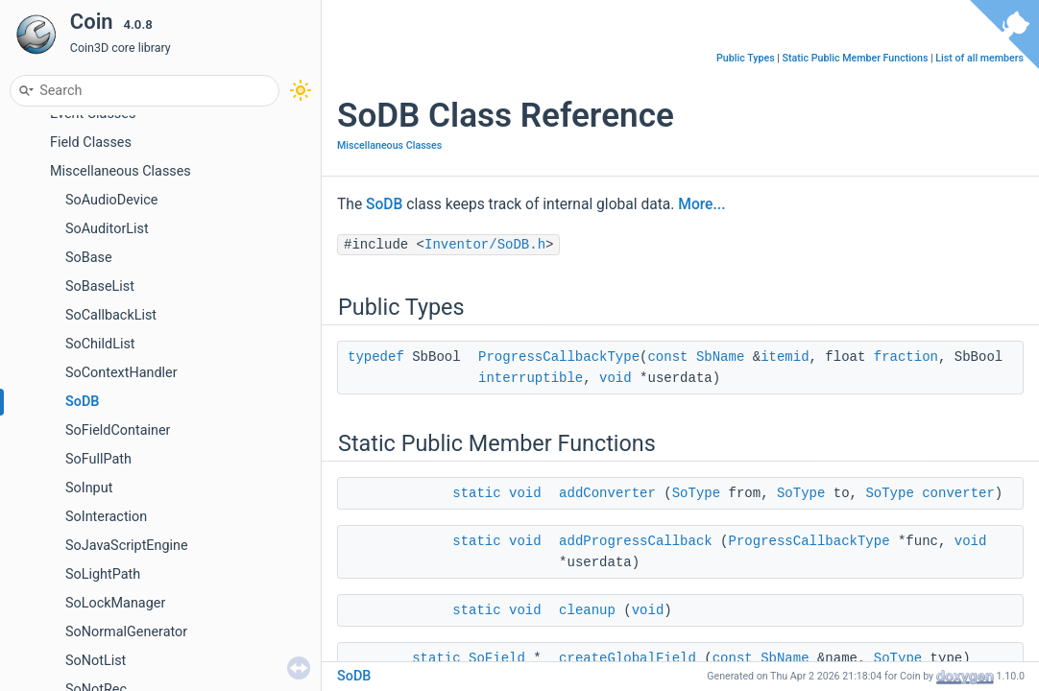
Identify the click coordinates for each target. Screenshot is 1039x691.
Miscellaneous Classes (120, 171)
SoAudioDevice (111, 200)
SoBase (88, 258)
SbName (720, 357)
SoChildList (100, 344)
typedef (376, 357)
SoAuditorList (107, 229)
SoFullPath (98, 459)
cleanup (587, 610)
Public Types (745, 58)
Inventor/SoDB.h (484, 244)
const (667, 357)
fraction (906, 357)
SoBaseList (99, 286)
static (476, 493)
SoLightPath (102, 574)
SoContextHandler (121, 373)
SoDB (82, 401)
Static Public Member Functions (856, 58)
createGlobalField (627, 658)
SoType (696, 493)
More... (701, 204)
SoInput (88, 488)
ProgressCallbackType (559, 357)
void (615, 378)
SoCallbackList (111, 315)
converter (958, 493)
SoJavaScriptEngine (126, 545)
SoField (497, 658)
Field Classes (91, 142)
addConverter (607, 493)
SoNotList (95, 661)
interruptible (530, 378)
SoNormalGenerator (126, 632)
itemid (785, 357)
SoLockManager (115, 603)
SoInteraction (106, 517)
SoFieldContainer (117, 430)
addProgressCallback (636, 541)
